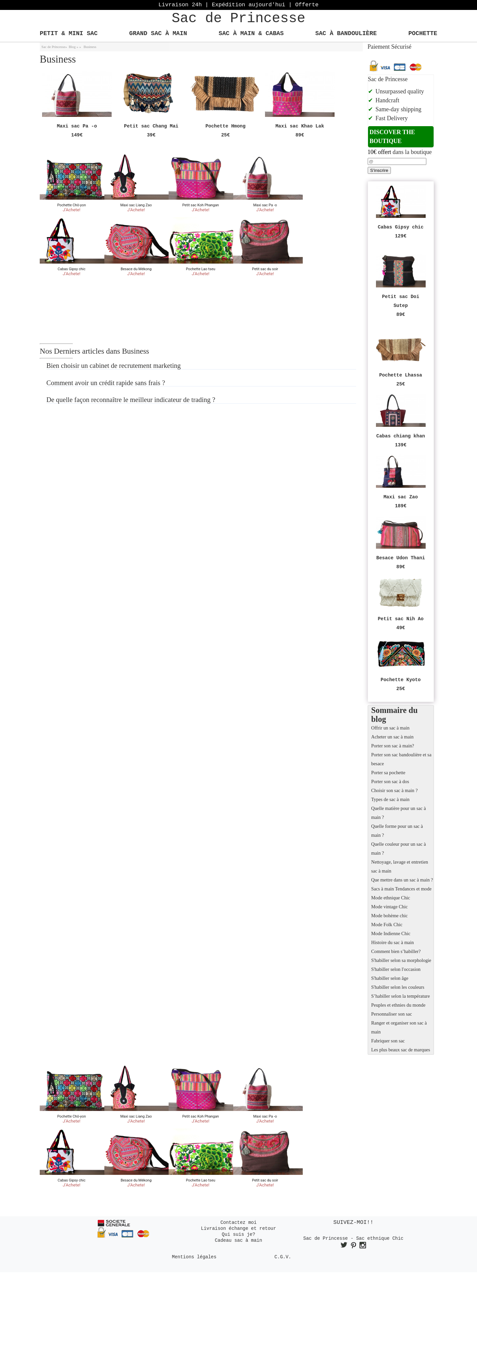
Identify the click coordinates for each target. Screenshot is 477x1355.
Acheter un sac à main (392, 736)
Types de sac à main (390, 799)
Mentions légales (194, 1257)
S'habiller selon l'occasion (396, 969)
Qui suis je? (238, 1234)
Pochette (422, 33)
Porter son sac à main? (392, 745)
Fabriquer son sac (388, 1040)
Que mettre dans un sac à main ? (402, 879)
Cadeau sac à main (238, 1240)
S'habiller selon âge (389, 978)
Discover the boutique (392, 136)
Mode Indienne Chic (390, 933)
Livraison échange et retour (238, 1228)
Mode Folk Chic (386, 924)
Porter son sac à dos (390, 781)
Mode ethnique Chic (390, 897)
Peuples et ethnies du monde (398, 1005)
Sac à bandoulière (346, 33)
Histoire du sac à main (392, 942)
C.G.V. (283, 1257)
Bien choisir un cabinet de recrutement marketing (113, 365)
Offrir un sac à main (390, 727)
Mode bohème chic (389, 915)
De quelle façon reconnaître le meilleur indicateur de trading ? (130, 399)
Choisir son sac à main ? (394, 790)
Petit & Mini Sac (69, 33)
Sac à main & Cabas (251, 33)
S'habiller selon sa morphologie (401, 960)
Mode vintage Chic (389, 906)
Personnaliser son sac (391, 1014)
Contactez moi (238, 1222)
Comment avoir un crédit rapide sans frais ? (105, 382)
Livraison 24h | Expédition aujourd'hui (238, 5)
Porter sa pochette (388, 772)
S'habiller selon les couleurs (397, 987)
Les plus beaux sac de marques (400, 1049)
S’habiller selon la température (400, 996)
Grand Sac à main (158, 33)
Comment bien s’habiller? (396, 951)
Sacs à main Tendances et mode (401, 888)
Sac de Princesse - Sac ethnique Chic (353, 1238)
